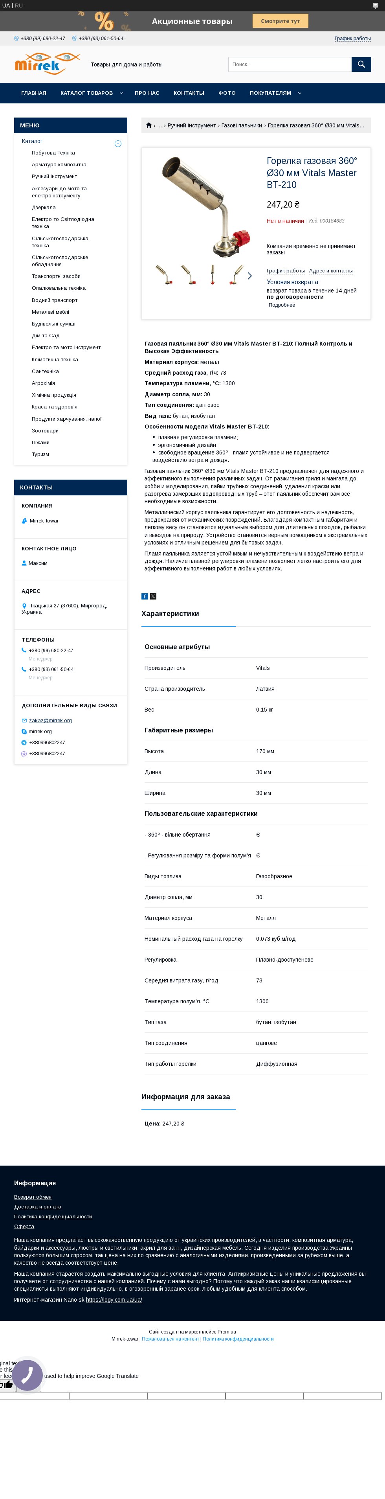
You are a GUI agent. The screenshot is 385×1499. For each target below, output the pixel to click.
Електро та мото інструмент (66, 347)
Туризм (40, 454)
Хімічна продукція (54, 395)
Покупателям (270, 93)
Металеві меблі (50, 312)
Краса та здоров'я (54, 407)
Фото (227, 93)
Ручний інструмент (192, 125)
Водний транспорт (54, 300)
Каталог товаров (86, 93)
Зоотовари (45, 431)
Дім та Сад (46, 335)
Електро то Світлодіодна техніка (63, 222)
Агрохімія (43, 383)
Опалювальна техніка (59, 288)
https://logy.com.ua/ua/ (114, 1300)
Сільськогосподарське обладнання (60, 260)
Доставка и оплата (37, 1207)
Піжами (41, 442)
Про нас (147, 93)
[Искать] (361, 64)
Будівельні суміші (53, 324)
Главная (33, 93)
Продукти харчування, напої (67, 419)
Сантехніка (45, 371)
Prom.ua (227, 1332)
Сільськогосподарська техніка (60, 241)
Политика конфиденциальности (53, 1216)
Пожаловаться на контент (170, 1339)
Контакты (189, 93)
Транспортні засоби (56, 276)
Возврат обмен (32, 1197)
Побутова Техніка (53, 153)
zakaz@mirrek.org (50, 720)
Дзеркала (44, 207)
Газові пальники (242, 125)
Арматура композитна (59, 164)
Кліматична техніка (55, 359)
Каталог (32, 141)
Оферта (24, 1226)
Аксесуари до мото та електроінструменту (59, 192)
